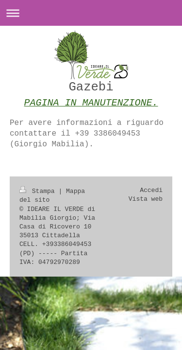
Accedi (151, 190)
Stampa (38, 191)
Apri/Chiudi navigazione (91, 12)
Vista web (146, 199)
